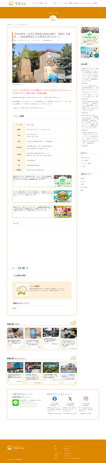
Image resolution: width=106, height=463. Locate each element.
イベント (60, 3)
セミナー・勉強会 (86, 163)
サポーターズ (67, 451)
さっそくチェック (28, 405)
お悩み (66, 3)
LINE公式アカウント (69, 453)
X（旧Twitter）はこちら (69, 413)
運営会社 (66, 448)
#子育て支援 (84, 187)
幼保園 (95, 3)
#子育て (83, 184)
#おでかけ (83, 181)
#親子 (82, 190)
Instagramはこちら (85, 413)
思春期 (70, 3)
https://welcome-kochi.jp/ (33, 165)
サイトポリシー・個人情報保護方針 (72, 458)
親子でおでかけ (86, 157)
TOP (55, 446)
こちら (44, 93)
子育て (55, 3)
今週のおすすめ (77, 3)
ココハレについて (68, 446)
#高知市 (14, 308)
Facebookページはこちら (54, 413)
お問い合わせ (67, 455)
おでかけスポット (87, 3)
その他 (83, 166)
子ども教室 (85, 160)
